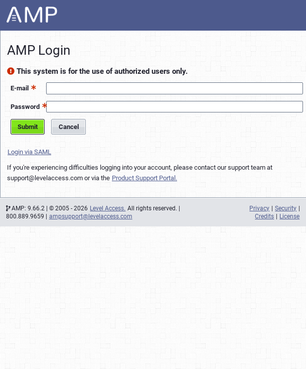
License (289, 216)
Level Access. (107, 208)
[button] (32, 87)
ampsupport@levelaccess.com (90, 216)
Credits (264, 216)
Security (285, 208)
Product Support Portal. (144, 178)
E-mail (20, 88)
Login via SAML (29, 152)
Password (25, 106)
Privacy (259, 208)
